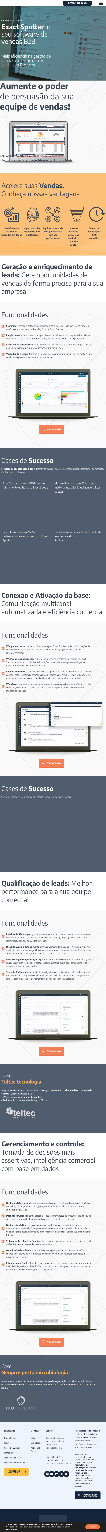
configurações (11, 1529)
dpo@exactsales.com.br (86, 1444)
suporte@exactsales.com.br (58, 1463)
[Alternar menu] (100, 3)
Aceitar (93, 1527)
